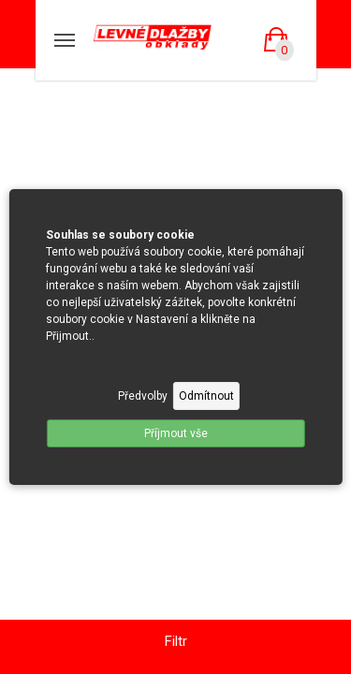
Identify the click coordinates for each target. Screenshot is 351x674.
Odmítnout (206, 396)
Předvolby (143, 396)
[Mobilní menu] (64, 40)
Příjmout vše (176, 433)
